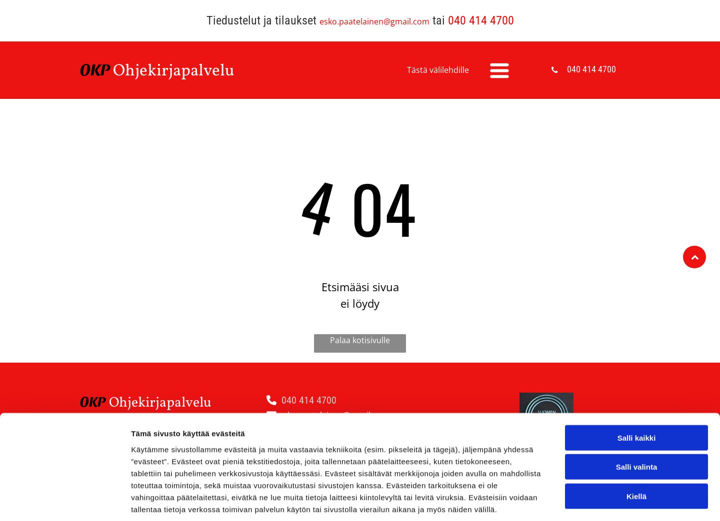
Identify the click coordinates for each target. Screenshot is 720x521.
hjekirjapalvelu (179, 71)
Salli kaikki (637, 389)
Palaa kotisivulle (360, 340)
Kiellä (636, 448)
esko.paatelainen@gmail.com (375, 21)
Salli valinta (637, 419)
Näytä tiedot (534, 501)
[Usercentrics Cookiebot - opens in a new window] (64, 501)
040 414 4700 (481, 20)
